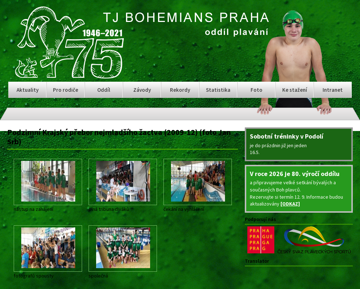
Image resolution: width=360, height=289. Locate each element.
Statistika (218, 89)
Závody (142, 89)
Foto (256, 89)
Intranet (333, 89)
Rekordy (180, 89)
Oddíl (103, 89)
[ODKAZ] (290, 203)
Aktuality (28, 89)
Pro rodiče (65, 89)
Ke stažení (294, 89)
